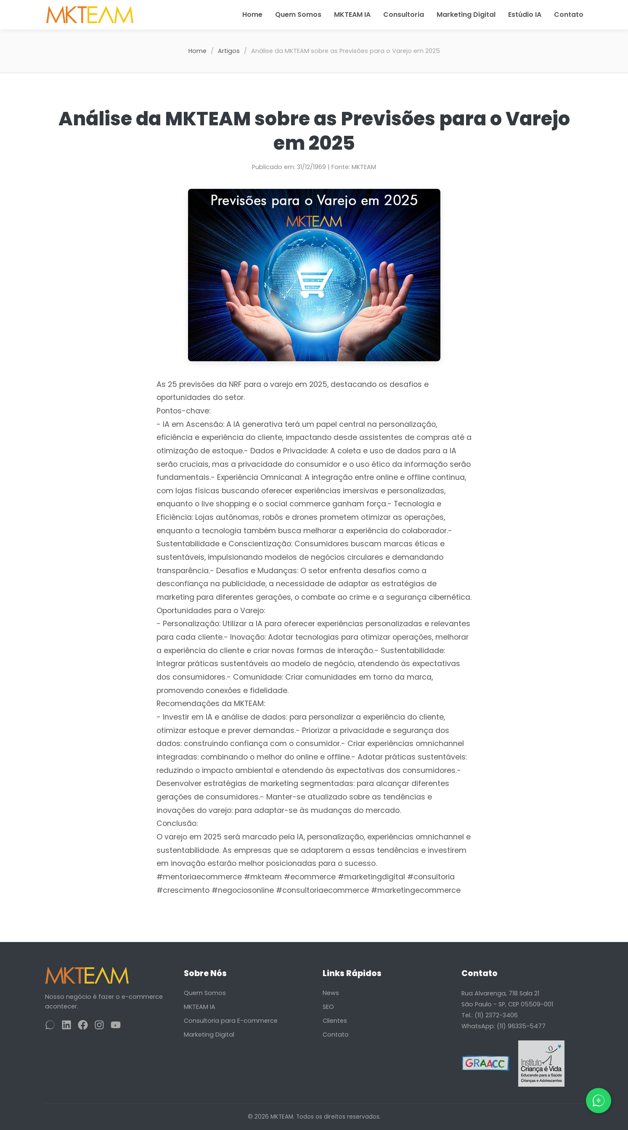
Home (252, 14)
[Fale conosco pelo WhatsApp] (598, 1100)
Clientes (335, 1020)
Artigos (229, 51)
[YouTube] (116, 1026)
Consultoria (403, 14)
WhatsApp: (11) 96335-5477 (503, 1026)
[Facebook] (83, 1026)
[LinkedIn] (66, 1026)
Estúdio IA (524, 14)
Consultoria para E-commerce (231, 1020)
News (331, 993)
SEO (328, 1007)
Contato (568, 14)
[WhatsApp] (50, 1026)
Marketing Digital (466, 14)
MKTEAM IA (352, 14)
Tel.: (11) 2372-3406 (489, 1015)
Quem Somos (298, 14)
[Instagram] (99, 1026)
